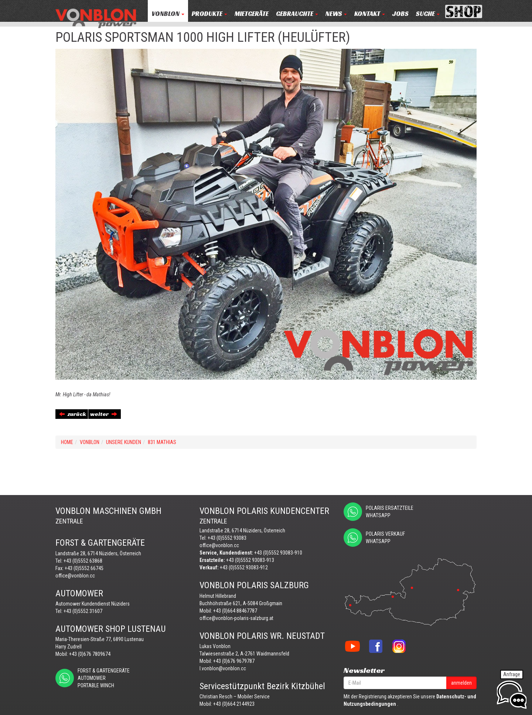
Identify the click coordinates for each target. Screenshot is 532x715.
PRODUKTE (209, 14)
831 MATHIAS (162, 442)
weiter (103, 413)
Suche (428, 14)
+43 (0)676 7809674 (89, 654)
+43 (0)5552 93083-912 (244, 567)
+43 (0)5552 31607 (83, 611)
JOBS (400, 14)
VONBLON (167, 14)
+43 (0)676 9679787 (234, 661)
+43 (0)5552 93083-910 (278, 553)
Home (67, 442)
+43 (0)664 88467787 (235, 611)
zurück (72, 413)
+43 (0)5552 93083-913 (250, 560)
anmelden (461, 683)
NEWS (336, 14)
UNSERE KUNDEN (123, 442)
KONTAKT (369, 14)
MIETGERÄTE (252, 14)
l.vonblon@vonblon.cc (223, 668)
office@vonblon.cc (75, 576)
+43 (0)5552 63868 (83, 561)
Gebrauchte (297, 14)
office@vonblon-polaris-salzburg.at (236, 618)
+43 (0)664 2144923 (234, 704)
